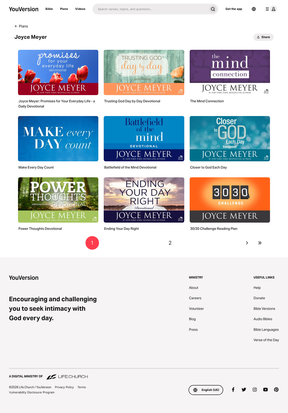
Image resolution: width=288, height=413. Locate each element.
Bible (49, 9)
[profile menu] (270, 9)
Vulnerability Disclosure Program (31, 392)
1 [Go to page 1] (92, 243)
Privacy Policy (64, 387)
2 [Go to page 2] (170, 243)
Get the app (233, 9)
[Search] (149, 9)
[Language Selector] (253, 9)
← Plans (21, 26)
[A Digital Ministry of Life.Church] (144, 374)
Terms (81, 387)
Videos (80, 9)
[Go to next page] (247, 243)
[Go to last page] (260, 243)
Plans (64, 9)
